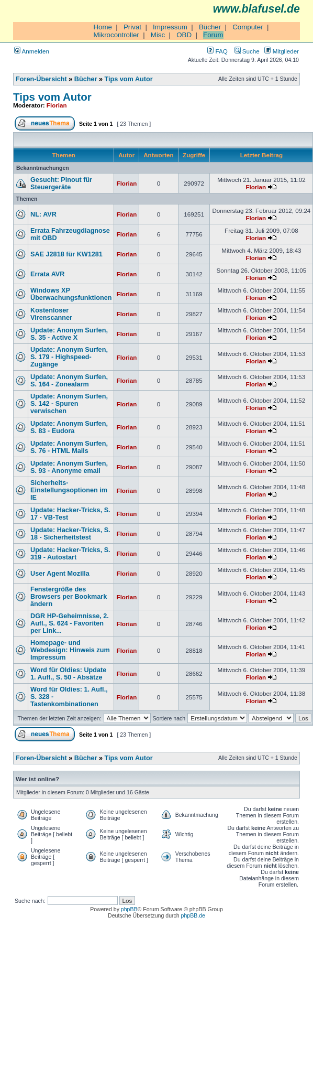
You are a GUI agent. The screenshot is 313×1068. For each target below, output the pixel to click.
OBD (184, 35)
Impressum (170, 27)
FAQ (217, 51)
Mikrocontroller (116, 35)
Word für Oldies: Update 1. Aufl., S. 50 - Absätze (68, 673)
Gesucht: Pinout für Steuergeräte (61, 183)
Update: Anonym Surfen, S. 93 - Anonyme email (69, 467)
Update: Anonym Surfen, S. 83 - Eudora (69, 427)
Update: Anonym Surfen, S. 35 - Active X (69, 334)
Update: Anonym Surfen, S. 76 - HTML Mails (69, 447)
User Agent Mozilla (60, 573)
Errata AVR (47, 274)
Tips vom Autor (129, 79)
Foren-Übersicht (41, 79)
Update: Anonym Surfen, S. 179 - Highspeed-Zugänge (69, 357)
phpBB (129, 909)
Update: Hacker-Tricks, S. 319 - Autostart (70, 553)
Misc (158, 35)
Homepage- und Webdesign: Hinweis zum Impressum (70, 650)
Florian (57, 105)
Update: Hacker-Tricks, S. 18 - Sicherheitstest (70, 533)
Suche (247, 51)
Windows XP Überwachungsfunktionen (70, 294)
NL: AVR (43, 214)
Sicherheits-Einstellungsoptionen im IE (68, 490)
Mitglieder (281, 51)
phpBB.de (193, 915)
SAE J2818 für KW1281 (66, 254)
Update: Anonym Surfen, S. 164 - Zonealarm (69, 380)
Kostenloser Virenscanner (51, 314)
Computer (247, 27)
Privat (132, 27)
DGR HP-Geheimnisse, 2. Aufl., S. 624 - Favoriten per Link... (69, 623)
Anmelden (31, 51)
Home (102, 27)
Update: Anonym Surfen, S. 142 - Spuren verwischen (69, 404)
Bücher (210, 27)
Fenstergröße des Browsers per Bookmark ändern (68, 597)
